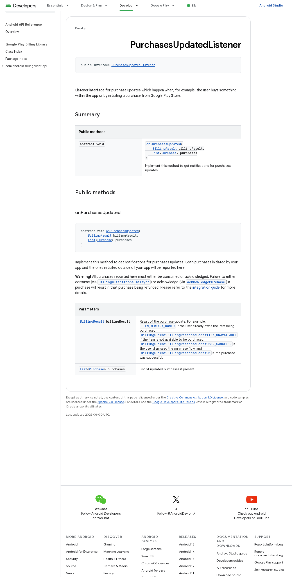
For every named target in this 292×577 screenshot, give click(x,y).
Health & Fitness (115, 559)
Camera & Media (116, 566)
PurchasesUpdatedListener (133, 65)
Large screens (151, 549)
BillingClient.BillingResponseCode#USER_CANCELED (186, 344)
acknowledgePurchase (206, 282)
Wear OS (147, 556)
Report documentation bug (268, 553)
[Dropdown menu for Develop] (139, 5)
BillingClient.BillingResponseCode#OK (176, 353)
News (70, 573)
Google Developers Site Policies (173, 402)
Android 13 (186, 559)
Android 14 (187, 552)
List (156, 153)
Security (72, 559)
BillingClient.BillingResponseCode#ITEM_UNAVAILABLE (189, 335)
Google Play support (268, 562)
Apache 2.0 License (110, 402)
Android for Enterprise (81, 552)
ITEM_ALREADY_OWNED (158, 326)
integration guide (206, 287)
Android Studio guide (232, 553)
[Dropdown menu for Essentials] (69, 5)
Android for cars (153, 570)
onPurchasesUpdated (163, 144)
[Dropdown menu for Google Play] (175, 5)
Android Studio (271, 5)
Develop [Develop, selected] (126, 5)
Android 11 (186, 573)
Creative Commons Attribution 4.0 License (195, 397)
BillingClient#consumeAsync (124, 282)
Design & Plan (91, 5)
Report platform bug (268, 544)
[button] (29, 66)
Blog (195, 5)
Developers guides (230, 561)
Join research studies (269, 570)
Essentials (55, 5)
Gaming (109, 544)
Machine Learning (116, 552)
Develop (80, 28)
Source (71, 566)
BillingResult (164, 148)
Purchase (169, 153)
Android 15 (187, 544)
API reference (226, 568)
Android (72, 544)
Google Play (159, 5)
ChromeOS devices (155, 563)
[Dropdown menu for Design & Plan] (108, 5)
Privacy (109, 573)
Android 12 (187, 566)
